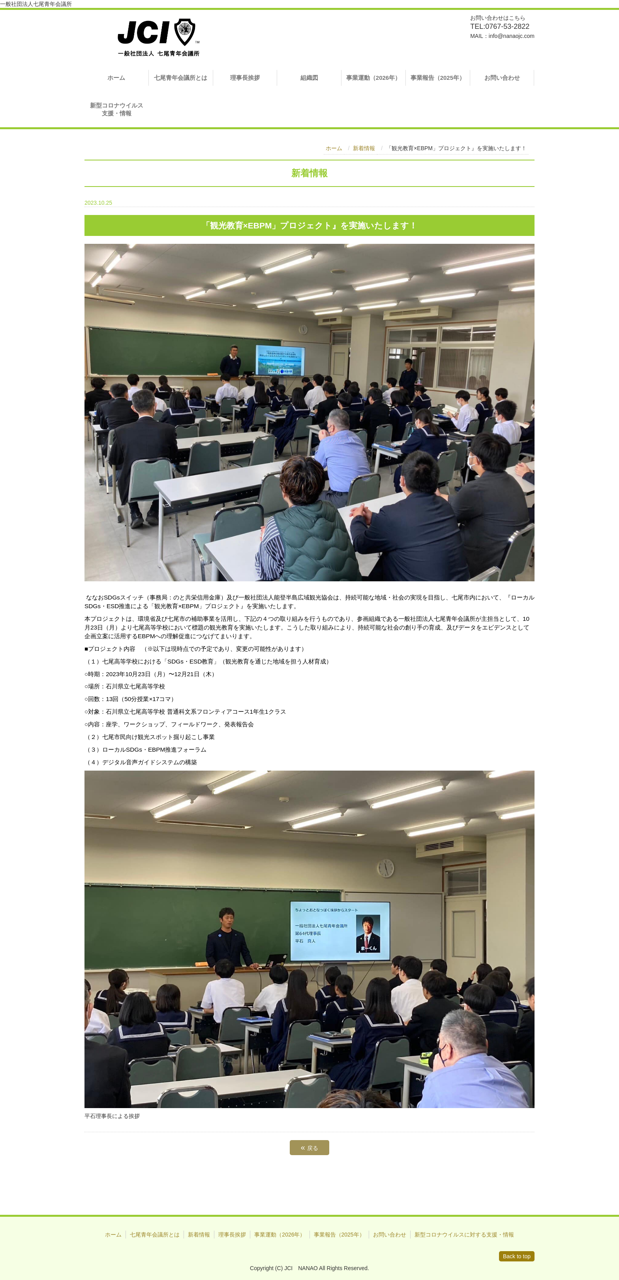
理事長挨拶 (245, 77)
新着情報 (364, 148)
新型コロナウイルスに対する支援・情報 (464, 1234)
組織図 (309, 77)
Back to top (517, 1256)
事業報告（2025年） (438, 77)
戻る (309, 1147)
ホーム (116, 77)
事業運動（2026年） (373, 77)
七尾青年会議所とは (180, 77)
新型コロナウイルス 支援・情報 (119, 109)
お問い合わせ (502, 77)
